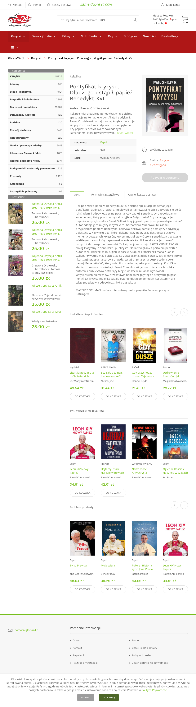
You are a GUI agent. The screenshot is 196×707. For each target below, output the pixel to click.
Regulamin (79, 655)
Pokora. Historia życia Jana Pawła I (143, 567)
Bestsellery (169, 36)
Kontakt (77, 647)
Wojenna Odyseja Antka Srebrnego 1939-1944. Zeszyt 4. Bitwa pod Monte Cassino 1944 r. (47, 235)
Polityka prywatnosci (85, 662)
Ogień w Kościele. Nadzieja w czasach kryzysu (175, 472)
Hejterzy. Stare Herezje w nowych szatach (112, 472)
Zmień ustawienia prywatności (150, 662)
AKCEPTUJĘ (109, 697)
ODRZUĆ (86, 697)
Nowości (149, 36)
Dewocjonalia (42, 36)
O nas (76, 640)
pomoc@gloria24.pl (27, 630)
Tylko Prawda (78, 565)
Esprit (104, 142)
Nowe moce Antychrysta (139, 470)
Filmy (66, 36)
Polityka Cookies (142, 655)
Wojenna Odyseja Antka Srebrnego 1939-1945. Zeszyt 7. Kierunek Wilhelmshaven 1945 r (47, 261)
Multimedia (89, 36)
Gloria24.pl (16, 58)
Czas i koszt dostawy (144, 647)
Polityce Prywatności (154, 690)
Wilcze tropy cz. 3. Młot (46, 311)
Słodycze (130, 36)
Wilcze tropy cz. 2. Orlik (46, 285)
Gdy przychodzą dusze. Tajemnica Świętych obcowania (143, 378)
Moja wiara (108, 565)
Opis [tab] (77, 194)
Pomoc (136, 640)
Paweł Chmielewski (94, 108)
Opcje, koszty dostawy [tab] (142, 194)
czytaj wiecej (125, 133)
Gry (110, 36)
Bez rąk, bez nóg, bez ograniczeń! (112, 374)
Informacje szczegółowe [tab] (104, 194)
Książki (16, 36)
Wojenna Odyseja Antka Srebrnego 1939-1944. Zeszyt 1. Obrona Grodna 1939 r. (48, 209)
